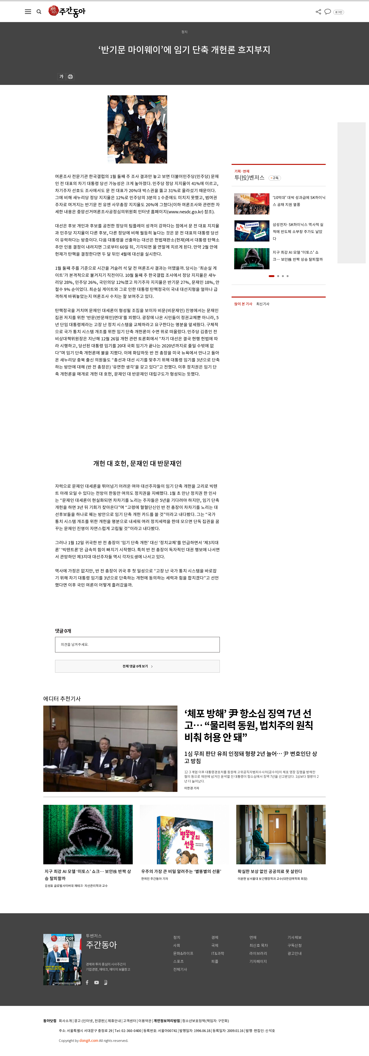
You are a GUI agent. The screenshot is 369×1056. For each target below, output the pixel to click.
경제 (214, 937)
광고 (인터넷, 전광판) (90, 1021)
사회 (176, 945)
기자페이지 (258, 961)
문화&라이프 (183, 953)
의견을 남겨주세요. (74, 644)
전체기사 (180, 969)
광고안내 (295, 953)
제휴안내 (114, 1021)
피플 (214, 961)
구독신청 (295, 945)
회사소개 (65, 1021)
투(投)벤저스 (249, 177)
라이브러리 (258, 953)
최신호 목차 (258, 945)
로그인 (338, 12)
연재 (253, 937)
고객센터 (129, 1021)
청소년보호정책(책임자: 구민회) (205, 1021)
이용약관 (145, 1021)
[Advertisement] (125, 414)
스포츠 (178, 961)
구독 (276, 178)
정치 (176, 937)
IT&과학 (217, 953)
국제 (214, 945)
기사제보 (295, 937)
